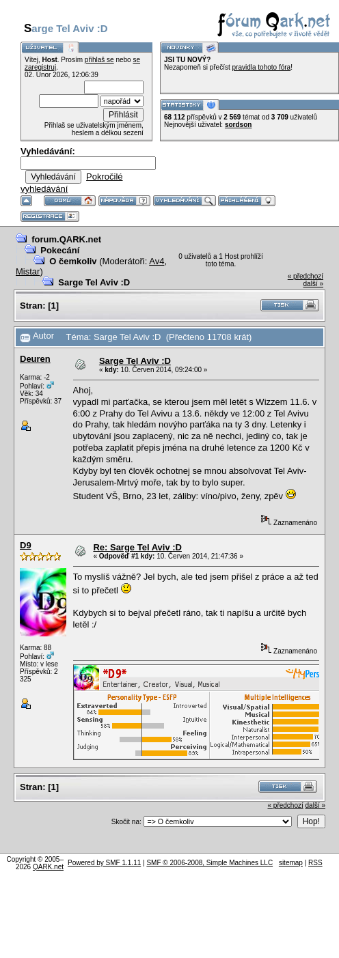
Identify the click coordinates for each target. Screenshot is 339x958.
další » (313, 283)
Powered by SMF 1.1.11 (104, 863)
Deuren (35, 359)
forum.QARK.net (66, 239)
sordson (238, 124)
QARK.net (48, 867)
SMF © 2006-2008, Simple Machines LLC (209, 863)
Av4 (156, 261)
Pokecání (59, 250)
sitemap (291, 863)
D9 (25, 545)
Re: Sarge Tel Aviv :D (137, 547)
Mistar (28, 271)
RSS (315, 863)
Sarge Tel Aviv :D (94, 282)
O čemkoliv (72, 261)
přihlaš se (99, 60)
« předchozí (305, 276)
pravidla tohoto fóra (261, 67)
